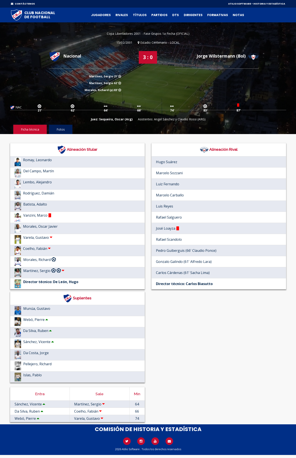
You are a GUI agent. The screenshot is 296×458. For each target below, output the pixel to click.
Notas (238, 15)
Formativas (217, 15)
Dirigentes (193, 15)
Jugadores (101, 15)
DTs (175, 15)
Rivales (121, 15)
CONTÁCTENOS (23, 3)
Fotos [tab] (61, 129)
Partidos (159, 15)
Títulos (140, 15)
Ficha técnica (30, 129)
